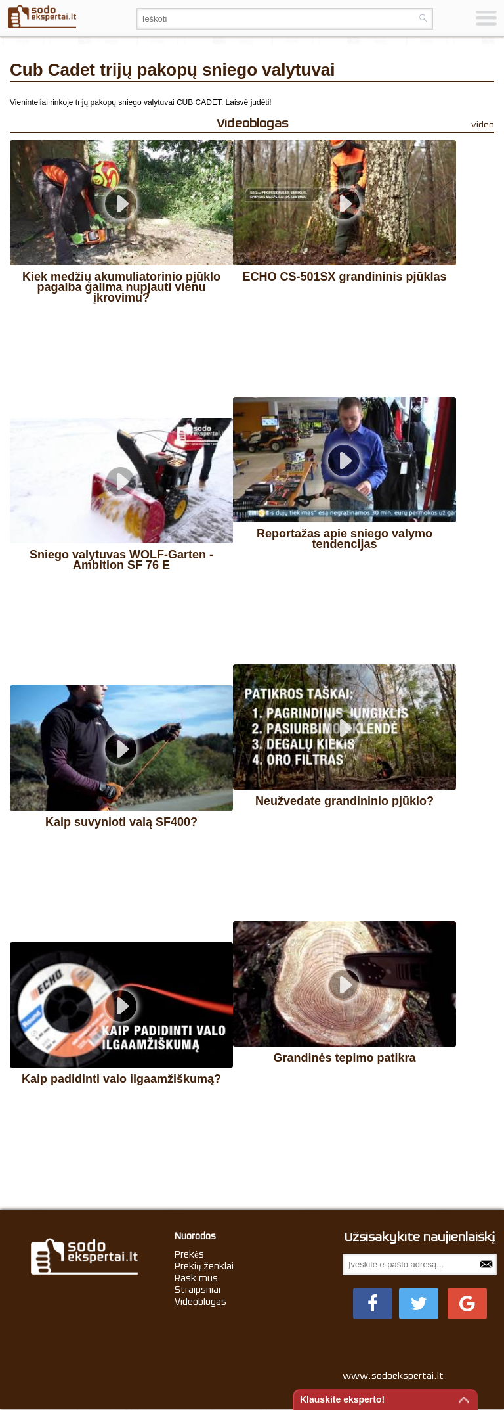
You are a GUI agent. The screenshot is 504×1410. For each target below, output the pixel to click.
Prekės (189, 1254)
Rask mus (196, 1278)
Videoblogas (200, 1301)
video (482, 124)
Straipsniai (197, 1290)
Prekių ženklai (204, 1266)
